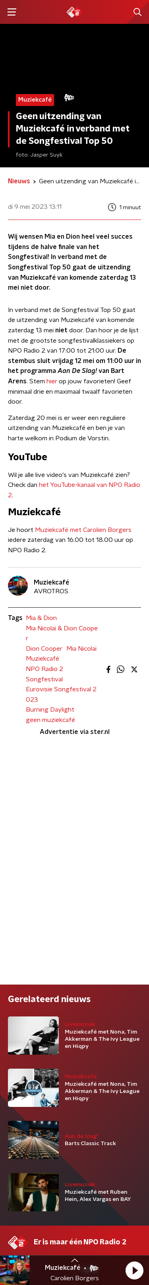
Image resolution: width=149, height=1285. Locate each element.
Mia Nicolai (81, 648)
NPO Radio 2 (44, 669)
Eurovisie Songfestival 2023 (61, 694)
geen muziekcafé (50, 720)
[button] (134, 1270)
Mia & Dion (41, 618)
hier (51, 381)
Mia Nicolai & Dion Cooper (62, 633)
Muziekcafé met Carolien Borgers (83, 530)
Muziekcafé (42, 658)
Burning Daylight (50, 709)
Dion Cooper (44, 648)
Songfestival (44, 679)
